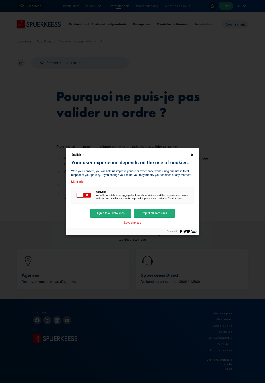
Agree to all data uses (110, 213)
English (77, 154)
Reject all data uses (154, 213)
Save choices (132, 222)
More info (77, 181)
